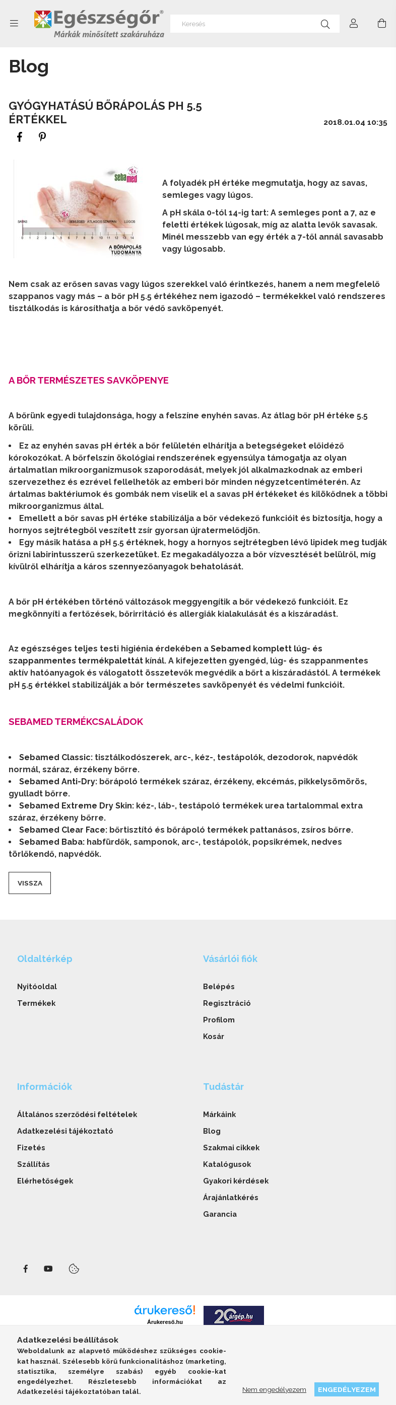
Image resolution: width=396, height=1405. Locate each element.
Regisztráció (227, 1003)
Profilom (219, 1019)
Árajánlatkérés (230, 1197)
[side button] (14, 24)
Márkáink (219, 1114)
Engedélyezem (347, 1389)
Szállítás (33, 1164)
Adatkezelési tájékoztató (65, 1131)
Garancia (220, 1214)
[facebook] (20, 137)
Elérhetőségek (45, 1180)
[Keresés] (255, 24)
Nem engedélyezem (274, 1389)
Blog (212, 1131)
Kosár (213, 1036)
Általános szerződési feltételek (77, 1114)
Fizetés (31, 1147)
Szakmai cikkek (231, 1147)
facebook (25, 1269)
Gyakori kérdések (236, 1180)
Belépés (219, 986)
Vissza (30, 883)
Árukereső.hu (165, 1322)
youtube (48, 1269)
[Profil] (354, 24)
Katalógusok (227, 1164)
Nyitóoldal (37, 986)
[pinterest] (42, 137)
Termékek (36, 1003)
